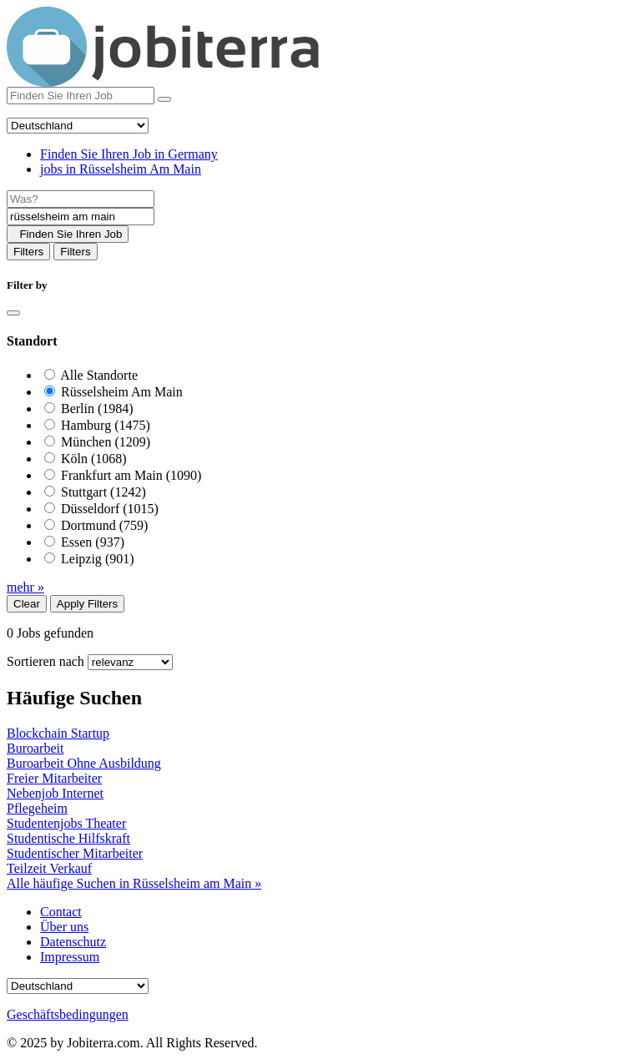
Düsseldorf (110, 509)
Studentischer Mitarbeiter (75, 853)
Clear (26, 604)
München (105, 442)
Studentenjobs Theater (66, 823)
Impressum (69, 957)
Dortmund (104, 525)
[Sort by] (130, 662)
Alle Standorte (99, 375)
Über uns (64, 927)
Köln (94, 458)
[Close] (13, 312)
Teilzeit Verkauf (49, 868)
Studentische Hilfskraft (68, 838)
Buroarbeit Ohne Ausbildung (84, 763)
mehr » (25, 587)
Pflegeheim (37, 808)
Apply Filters (87, 604)
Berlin (97, 408)
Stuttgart (103, 492)
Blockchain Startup (58, 733)
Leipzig (97, 559)
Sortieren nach (45, 661)
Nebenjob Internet (55, 793)
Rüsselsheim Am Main (122, 392)
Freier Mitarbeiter (54, 778)
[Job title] (80, 199)
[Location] (80, 216)
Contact (61, 912)
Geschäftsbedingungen (68, 1014)
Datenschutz (73, 942)
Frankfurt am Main (131, 475)
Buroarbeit (35, 748)
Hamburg (105, 425)
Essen (92, 542)
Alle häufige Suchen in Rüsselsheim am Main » (134, 883)
